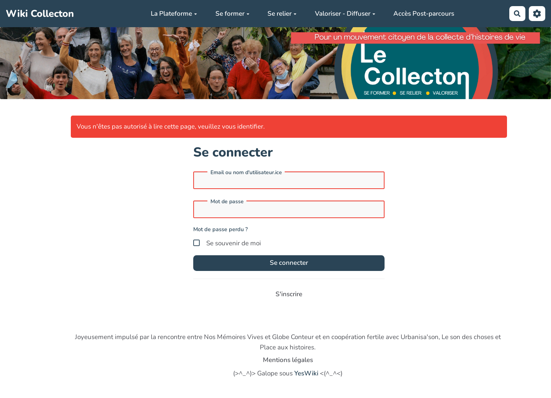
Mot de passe (227, 201)
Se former (232, 13)
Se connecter (289, 262)
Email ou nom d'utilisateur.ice (246, 172)
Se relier (282, 13)
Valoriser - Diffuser (345, 13)
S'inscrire (289, 294)
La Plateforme (174, 13)
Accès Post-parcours (423, 13)
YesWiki (306, 373)
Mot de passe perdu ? (220, 229)
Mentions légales (288, 360)
